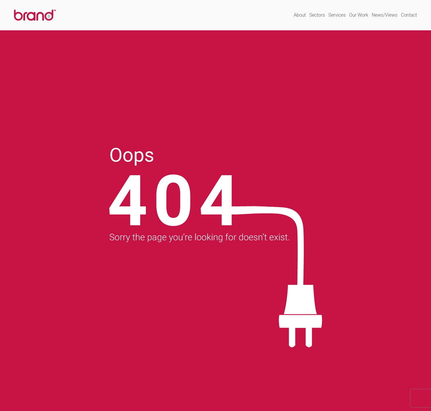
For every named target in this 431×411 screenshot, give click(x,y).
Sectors (317, 15)
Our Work (358, 15)
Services (337, 15)
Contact (409, 15)
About (300, 15)
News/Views (384, 15)
